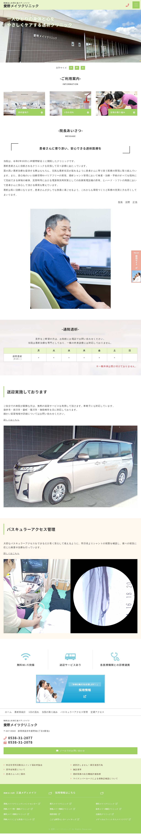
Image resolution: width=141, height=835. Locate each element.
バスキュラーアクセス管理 (78, 712)
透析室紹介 (21, 712)
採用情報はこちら (66, 793)
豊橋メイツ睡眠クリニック (60, 810)
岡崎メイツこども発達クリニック (17, 821)
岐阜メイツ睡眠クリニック (106, 810)
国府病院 (53, 815)
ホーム (8, 712)
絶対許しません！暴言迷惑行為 (88, 765)
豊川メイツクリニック (58, 805)
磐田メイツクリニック (104, 805)
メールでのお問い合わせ (72, 750)
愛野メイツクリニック (23, 5)
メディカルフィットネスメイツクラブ (111, 821)
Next (137, 35)
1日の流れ (35, 712)
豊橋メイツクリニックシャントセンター (19, 805)
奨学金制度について (15, 770)
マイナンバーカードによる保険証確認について (95, 779)
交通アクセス (102, 712)
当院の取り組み (52, 712)
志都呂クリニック (103, 815)
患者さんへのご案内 (15, 774)
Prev (3, 35)
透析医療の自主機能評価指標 (87, 774)
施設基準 (77, 770)
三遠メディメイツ (22, 793)
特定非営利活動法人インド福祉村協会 (24, 765)
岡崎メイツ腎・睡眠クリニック (16, 810)
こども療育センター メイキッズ (62, 821)
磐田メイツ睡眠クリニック (14, 815)
